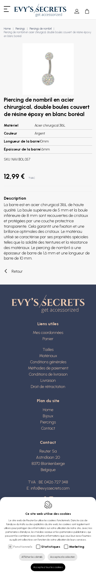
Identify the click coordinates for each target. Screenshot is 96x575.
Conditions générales (48, 361)
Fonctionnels (22, 547)
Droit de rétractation (48, 386)
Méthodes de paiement (48, 368)
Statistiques (50, 547)
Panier (48, 338)
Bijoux (48, 415)
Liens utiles (48, 323)
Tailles (48, 349)
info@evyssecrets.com (50, 488)
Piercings (20, 28)
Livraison (48, 380)
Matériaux (48, 355)
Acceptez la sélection (62, 557)
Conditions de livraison (48, 374)
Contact (48, 428)
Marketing (76, 547)
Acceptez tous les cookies (48, 567)
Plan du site (48, 400)
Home (7, 28)
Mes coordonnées (48, 332)
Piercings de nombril (40, 28)
